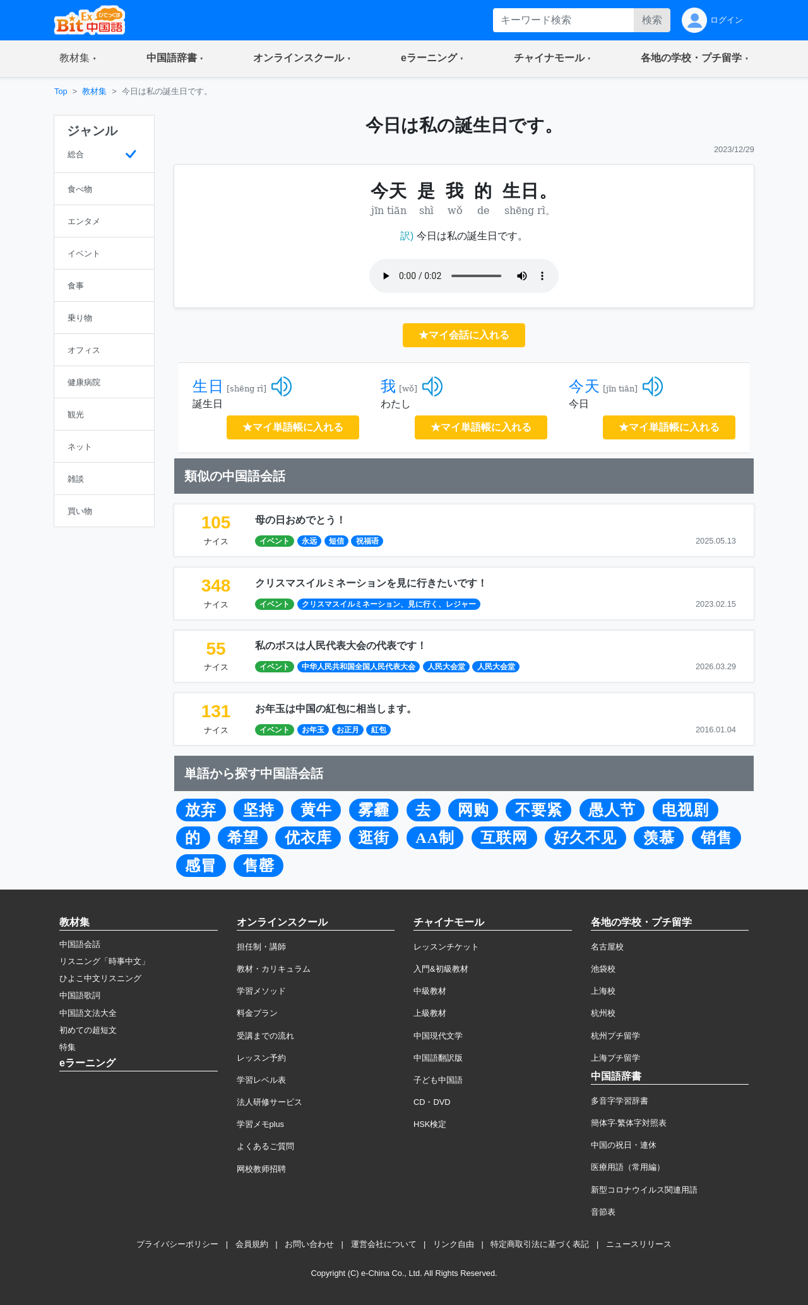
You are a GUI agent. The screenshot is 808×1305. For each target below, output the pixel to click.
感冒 (201, 865)
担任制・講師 (261, 946)
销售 (716, 838)
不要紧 (538, 810)
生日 (208, 386)
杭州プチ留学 (615, 1035)
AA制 (434, 838)
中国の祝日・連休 (623, 1145)
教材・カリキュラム (274, 969)
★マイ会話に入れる (464, 335)
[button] (78, 58)
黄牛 (316, 810)
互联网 (504, 838)
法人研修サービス (269, 1102)
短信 (336, 541)
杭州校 (603, 1013)
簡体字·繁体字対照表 (629, 1123)
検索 (652, 20)
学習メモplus (260, 1124)
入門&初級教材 (440, 969)
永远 (309, 541)
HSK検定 (429, 1124)
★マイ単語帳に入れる (292, 427)
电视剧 (685, 810)
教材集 (94, 91)
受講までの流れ (265, 1035)
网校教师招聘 (261, 1169)
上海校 (603, 991)
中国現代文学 (438, 1035)
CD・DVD (432, 1102)
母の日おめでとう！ (300, 520)
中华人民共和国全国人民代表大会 (358, 666)
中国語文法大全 (88, 1013)
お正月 (347, 729)
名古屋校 (607, 946)
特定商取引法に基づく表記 (539, 1244)
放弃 (201, 810)
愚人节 (612, 810)
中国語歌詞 (79, 995)
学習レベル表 (261, 1080)
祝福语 (367, 541)
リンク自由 (453, 1244)
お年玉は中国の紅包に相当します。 (336, 708)
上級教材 (429, 1013)
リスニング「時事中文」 (104, 961)
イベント (274, 541)
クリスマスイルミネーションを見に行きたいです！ (371, 583)
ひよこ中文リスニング (100, 978)
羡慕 (659, 838)
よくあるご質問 (265, 1146)
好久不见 (585, 838)
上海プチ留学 (615, 1058)
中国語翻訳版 (438, 1058)
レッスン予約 (261, 1058)
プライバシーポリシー (177, 1244)
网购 (473, 810)
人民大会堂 (446, 666)
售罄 (259, 865)
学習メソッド (261, 991)
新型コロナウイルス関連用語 (644, 1190)
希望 (243, 838)
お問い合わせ (309, 1244)
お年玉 (313, 729)
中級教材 (429, 991)
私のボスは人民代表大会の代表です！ (341, 645)
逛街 (373, 838)
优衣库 (308, 838)
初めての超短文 (88, 1030)
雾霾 (373, 810)
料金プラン (257, 1013)
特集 (67, 1047)
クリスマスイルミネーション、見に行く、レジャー (389, 604)
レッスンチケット (446, 946)
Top (61, 91)
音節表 (603, 1212)
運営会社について (384, 1244)
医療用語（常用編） (628, 1167)
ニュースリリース (639, 1244)
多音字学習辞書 (619, 1100)
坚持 (259, 810)
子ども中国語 (438, 1080)
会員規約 (251, 1244)
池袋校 (603, 969)
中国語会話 (79, 944)
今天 (584, 386)
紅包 (378, 729)
